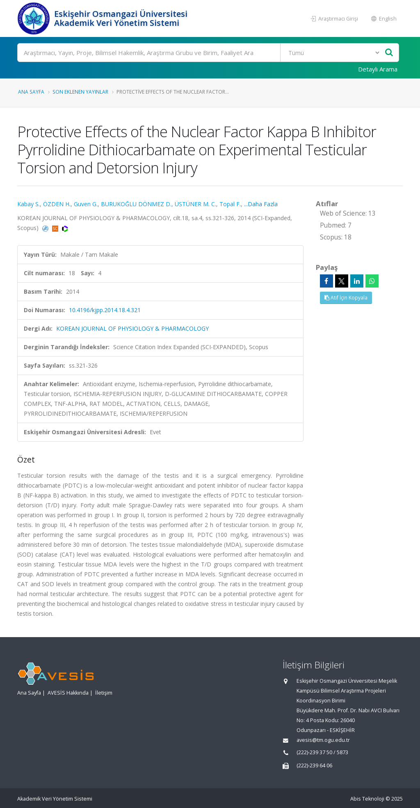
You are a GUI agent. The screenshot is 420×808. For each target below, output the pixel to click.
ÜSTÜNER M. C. (195, 204)
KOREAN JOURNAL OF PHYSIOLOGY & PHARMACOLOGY (132, 328)
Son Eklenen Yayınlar (80, 91)
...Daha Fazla (261, 204)
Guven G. (86, 204)
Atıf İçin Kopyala (346, 297)
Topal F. (230, 204)
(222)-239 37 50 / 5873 (322, 752)
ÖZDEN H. (57, 204)
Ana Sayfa (31, 91)
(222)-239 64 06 (314, 765)
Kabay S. (28, 204)
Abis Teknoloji (367, 798)
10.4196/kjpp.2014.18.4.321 (105, 310)
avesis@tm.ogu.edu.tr (323, 740)
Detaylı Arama (377, 69)
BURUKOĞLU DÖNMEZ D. (136, 204)
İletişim (103, 692)
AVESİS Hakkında (68, 692)
